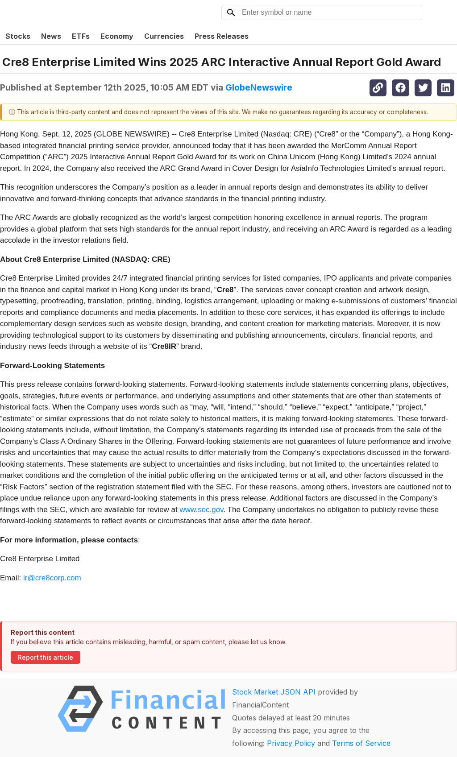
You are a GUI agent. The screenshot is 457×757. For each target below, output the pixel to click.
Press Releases (222, 36)
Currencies (164, 36)
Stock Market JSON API (274, 691)
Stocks (17, 36)
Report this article (45, 657)
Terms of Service (361, 743)
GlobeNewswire (258, 87)
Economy (116, 36)
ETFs (81, 36)
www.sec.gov (202, 509)
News (51, 36)
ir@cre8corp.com (52, 578)
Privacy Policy (291, 743)
